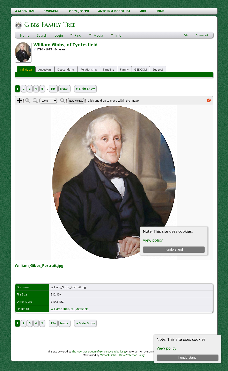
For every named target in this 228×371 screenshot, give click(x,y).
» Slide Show (85, 88)
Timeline (108, 69)
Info (118, 35)
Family (124, 69)
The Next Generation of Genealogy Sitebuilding (99, 351)
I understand (187, 357)
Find (78, 35)
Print (187, 35)
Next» (64, 88)
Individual (26, 69)
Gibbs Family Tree (49, 24)
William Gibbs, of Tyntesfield (70, 309)
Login (59, 35)
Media (98, 35)
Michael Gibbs (108, 355)
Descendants (66, 69)
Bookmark (202, 35)
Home (24, 35)
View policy (166, 348)
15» (53, 88)
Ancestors (44, 69)
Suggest (158, 69)
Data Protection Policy (132, 355)
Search (42, 35)
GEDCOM (140, 69)
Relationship (88, 69)
